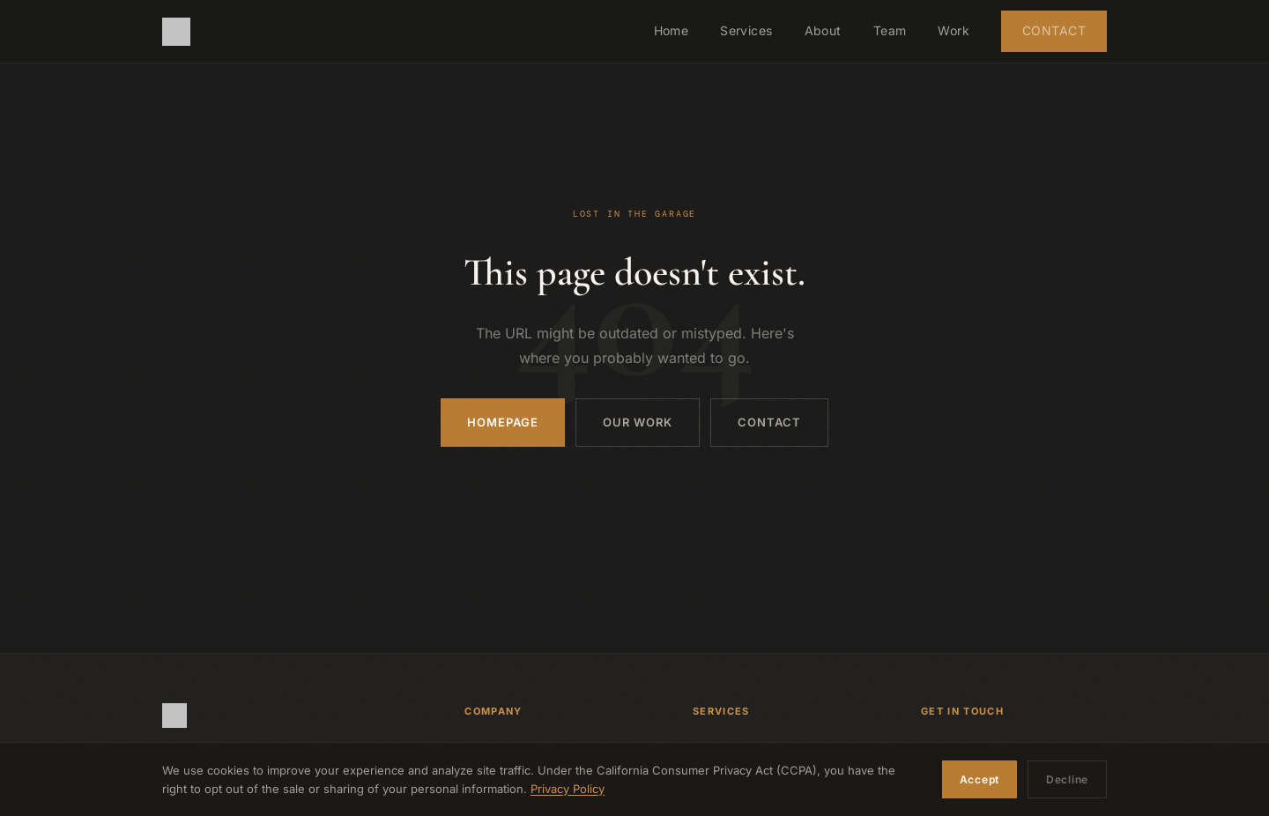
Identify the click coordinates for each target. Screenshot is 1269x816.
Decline (1067, 779)
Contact (1054, 30)
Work (953, 30)
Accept (979, 779)
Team (890, 30)
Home (671, 30)
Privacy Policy (568, 789)
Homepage (502, 422)
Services (746, 30)
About (823, 30)
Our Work (637, 422)
